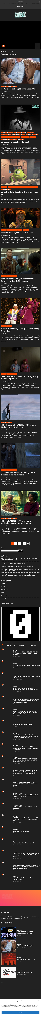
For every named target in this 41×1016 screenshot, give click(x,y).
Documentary (15, 134)
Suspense (14, 139)
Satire (2, 592)
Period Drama (24, 137)
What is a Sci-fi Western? (21, 831)
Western (20, 139)
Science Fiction (6, 139)
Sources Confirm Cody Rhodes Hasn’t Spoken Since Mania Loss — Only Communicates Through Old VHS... (25, 772)
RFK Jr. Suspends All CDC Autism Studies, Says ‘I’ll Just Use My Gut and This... (25, 784)
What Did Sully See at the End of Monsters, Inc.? (23, 878)
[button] (38, 1001)
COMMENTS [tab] (32, 645)
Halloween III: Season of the (26, 954)
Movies (14, 86)
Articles (23, 132)
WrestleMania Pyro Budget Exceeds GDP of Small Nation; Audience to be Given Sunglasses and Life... (26, 867)
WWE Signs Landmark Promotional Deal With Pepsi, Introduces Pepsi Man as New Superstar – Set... (26, 701)
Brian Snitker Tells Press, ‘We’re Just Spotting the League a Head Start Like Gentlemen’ (25, 748)
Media (3, 583)
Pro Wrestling (5, 589)
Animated (17, 132)
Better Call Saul (17, 793)
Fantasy (28, 134)
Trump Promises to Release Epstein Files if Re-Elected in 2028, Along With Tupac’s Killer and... (25, 712)
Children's (30, 132)
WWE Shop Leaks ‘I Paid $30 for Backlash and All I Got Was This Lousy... (26, 688)
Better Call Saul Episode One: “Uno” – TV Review (25, 807)
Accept (20, 1012)
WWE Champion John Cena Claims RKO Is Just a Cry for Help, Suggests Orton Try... (26, 819)
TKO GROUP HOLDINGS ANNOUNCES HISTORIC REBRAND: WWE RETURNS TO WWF (25, 653)
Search (3, 548)
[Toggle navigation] (3, 46)
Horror (4, 137)
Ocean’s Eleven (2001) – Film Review (17, 233)
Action (3, 132)
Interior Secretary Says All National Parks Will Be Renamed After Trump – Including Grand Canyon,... (25, 736)
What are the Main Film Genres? (15, 142)
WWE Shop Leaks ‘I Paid (25, 967)
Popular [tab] (19, 645)
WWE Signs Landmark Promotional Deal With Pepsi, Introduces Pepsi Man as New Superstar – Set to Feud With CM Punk (19, 574)
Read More (5, 101)
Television (4, 596)
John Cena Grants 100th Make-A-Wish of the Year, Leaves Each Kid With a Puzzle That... (26, 855)
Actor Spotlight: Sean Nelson (22, 724)
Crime (9, 134)
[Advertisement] (20, 33)
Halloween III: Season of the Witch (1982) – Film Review (17, 566)
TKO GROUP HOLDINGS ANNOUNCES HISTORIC (25, 927)
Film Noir (34, 134)
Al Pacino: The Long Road (25, 941)
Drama (9, 86)
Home (4, 51)
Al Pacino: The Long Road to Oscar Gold (19, 89)
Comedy (11, 51)
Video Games (5, 599)
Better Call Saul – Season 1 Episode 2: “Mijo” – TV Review (25, 795)
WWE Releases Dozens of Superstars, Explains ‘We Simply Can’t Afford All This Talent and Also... (25, 760)
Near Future (16, 137)
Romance (32, 137)
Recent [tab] (6, 645)
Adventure (10, 132)
